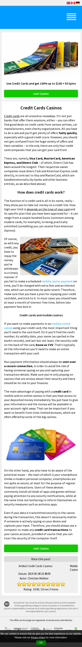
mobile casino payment (57, 281)
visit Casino (41, 94)
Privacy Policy (38, 637)
